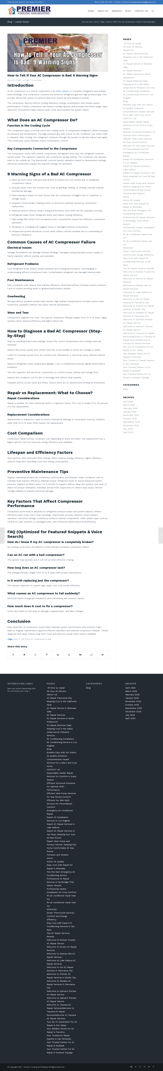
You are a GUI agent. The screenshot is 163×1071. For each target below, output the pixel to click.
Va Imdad (38, 80)
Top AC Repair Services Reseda (138, 268)
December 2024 (131, 425)
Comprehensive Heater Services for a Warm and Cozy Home (62, 762)
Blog (27, 80)
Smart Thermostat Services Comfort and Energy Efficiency (60, 916)
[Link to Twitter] (149, 1067)
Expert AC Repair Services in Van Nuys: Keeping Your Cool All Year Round (139, 176)
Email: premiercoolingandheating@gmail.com (135, 2)
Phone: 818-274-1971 (103, 2)
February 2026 (130, 408)
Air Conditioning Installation (136, 91)
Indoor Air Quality (131, 200)
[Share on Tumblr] (68, 655)
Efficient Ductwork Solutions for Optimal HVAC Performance (61, 786)
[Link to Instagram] (144, 1067)
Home (126, 197)
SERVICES (128, 248)
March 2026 (129, 405)
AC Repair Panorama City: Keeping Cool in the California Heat (138, 57)
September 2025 (131, 422)
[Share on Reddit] (91, 655)
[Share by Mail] (102, 655)
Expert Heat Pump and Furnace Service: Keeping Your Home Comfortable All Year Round (139, 186)
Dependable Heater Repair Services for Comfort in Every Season (137, 125)
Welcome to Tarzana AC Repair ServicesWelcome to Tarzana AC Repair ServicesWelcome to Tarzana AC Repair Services (61, 1011)
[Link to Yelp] (140, 1067)
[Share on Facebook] (13, 655)
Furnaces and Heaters (134, 193)
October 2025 (130, 418)
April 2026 (128, 401)
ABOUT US (128, 50)
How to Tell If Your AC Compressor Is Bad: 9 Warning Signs (52, 75)
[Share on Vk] (80, 655)
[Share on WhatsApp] (35, 655)
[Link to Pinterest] (153, 1067)
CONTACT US (129, 118)
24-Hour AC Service (132, 47)
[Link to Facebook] (135, 1067)
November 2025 (131, 415)
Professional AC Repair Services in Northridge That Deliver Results (138, 220)
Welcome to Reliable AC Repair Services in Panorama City (61, 984)
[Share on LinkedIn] (57, 655)
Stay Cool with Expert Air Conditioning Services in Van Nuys (137, 261)
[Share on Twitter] (24, 655)
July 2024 (128, 429)
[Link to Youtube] (131, 1067)
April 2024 (128, 432)
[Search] (153, 11)
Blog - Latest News (18, 21)
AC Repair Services (132, 70)
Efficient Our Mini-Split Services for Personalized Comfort (59, 803)
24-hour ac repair (132, 43)
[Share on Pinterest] (46, 655)
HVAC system (62, 91)
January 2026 (130, 412)
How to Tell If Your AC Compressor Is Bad (32, 639)
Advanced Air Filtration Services (139, 88)
